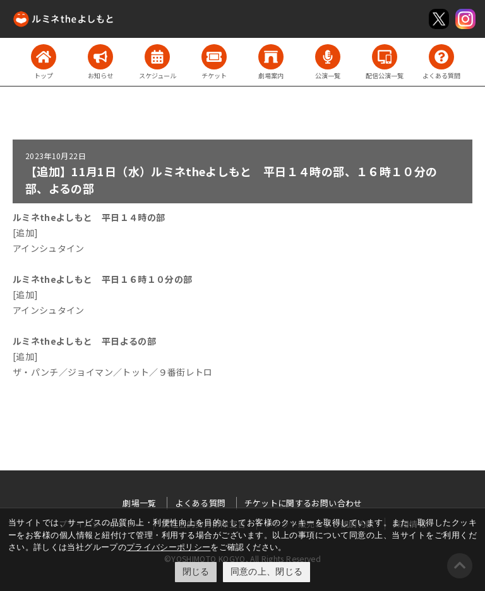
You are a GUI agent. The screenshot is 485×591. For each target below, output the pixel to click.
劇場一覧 (139, 503)
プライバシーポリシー (168, 547)
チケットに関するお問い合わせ (303, 503)
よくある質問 (200, 503)
